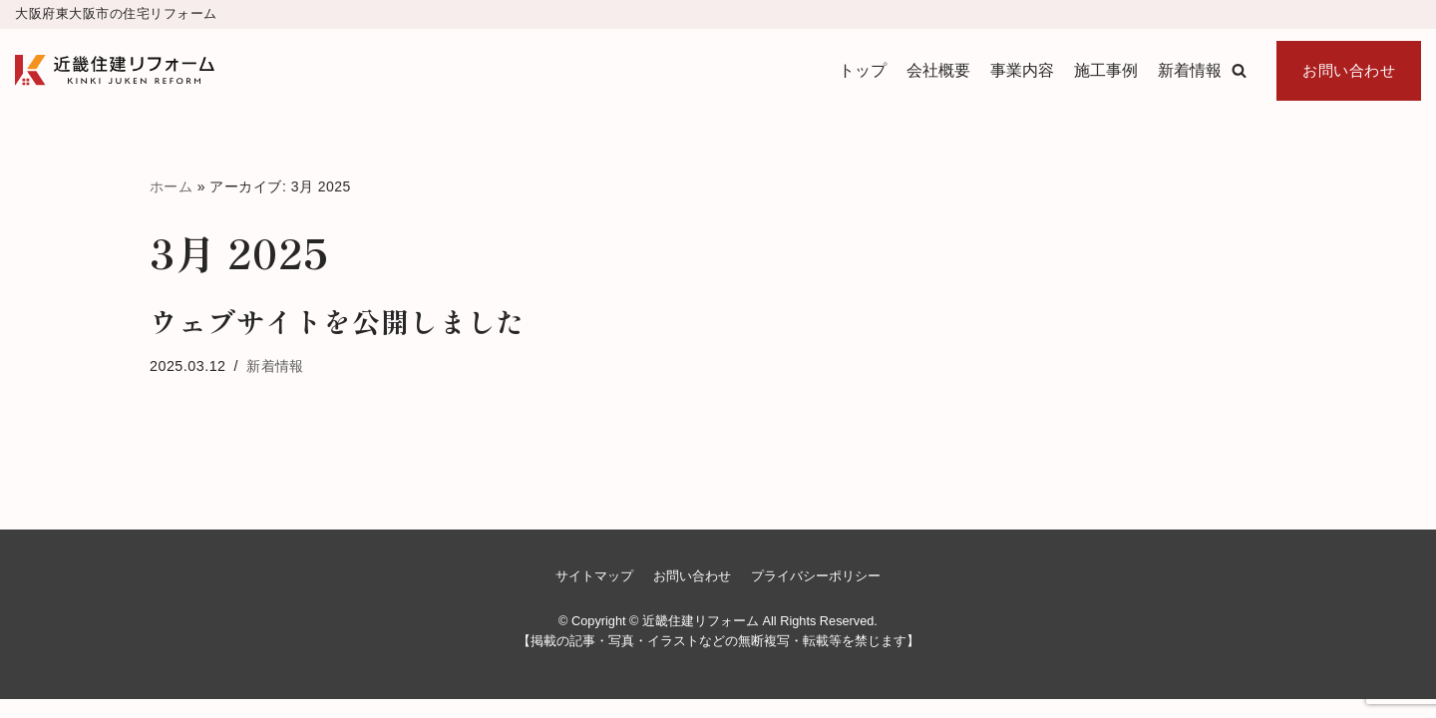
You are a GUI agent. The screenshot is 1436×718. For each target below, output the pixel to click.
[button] (1239, 70)
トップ (863, 70)
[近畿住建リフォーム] (114, 70)
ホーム (171, 186)
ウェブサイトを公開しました (338, 322)
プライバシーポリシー (816, 594)
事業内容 (1022, 70)
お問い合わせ (1348, 70)
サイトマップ (594, 594)
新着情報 (1190, 70)
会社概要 (938, 70)
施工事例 (1106, 70)
